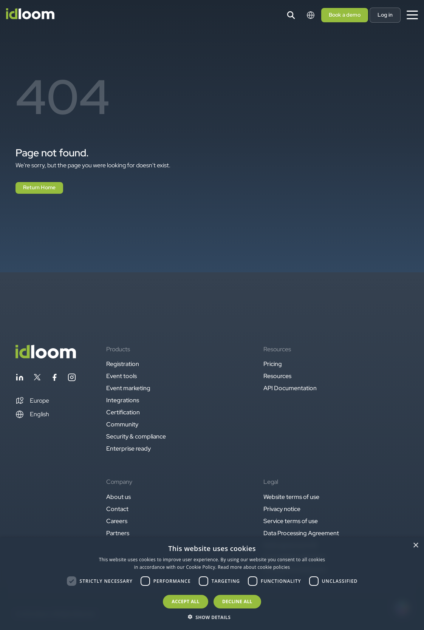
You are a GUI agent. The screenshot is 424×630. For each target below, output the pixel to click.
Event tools (121, 376)
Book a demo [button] (345, 14)
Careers (116, 521)
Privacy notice (281, 509)
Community (122, 424)
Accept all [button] (186, 601)
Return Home (39, 187)
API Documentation (290, 388)
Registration (122, 364)
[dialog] (212, 583)
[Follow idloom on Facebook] (54, 378)
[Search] (291, 15)
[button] (32, 400)
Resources (277, 376)
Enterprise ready (128, 448)
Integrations (122, 400)
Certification (123, 412)
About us (118, 497)
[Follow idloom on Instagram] (72, 378)
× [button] (415, 545)
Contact (117, 509)
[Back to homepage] (45, 356)
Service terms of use (290, 521)
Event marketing (128, 388)
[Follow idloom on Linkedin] (19, 378)
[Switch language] (311, 15)
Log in (385, 14)
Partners (117, 533)
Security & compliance (136, 436)
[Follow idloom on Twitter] (37, 378)
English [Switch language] (32, 414)
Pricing (272, 364)
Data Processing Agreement (301, 533)
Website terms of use (291, 497)
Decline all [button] (237, 601)
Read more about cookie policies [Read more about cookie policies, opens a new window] (254, 567)
